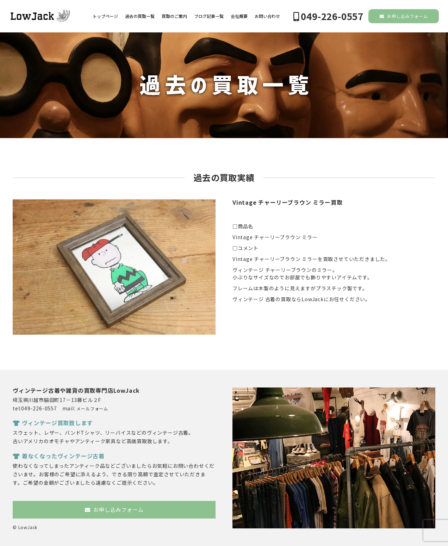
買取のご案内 (174, 16)
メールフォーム (92, 408)
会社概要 (239, 16)
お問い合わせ (267, 16)
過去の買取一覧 (140, 16)
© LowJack (25, 527)
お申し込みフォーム (404, 16)
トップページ (105, 16)
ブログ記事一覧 (209, 16)
